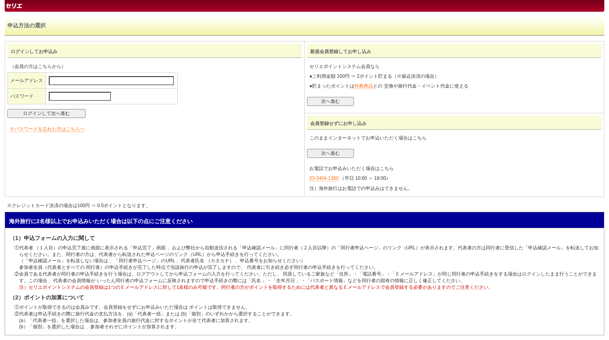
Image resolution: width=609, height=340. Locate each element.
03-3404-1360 (324, 178)
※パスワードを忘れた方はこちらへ (47, 129)
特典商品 (363, 86)
